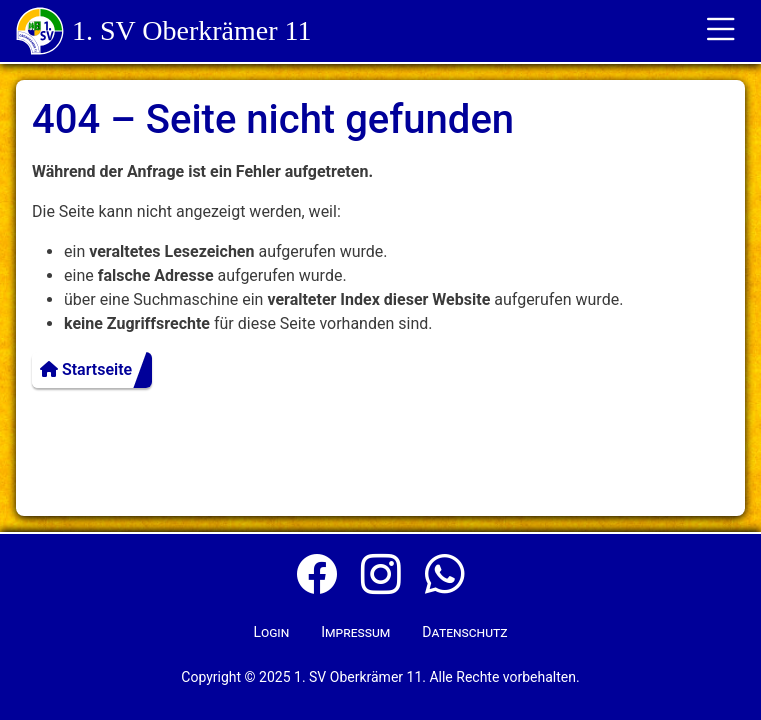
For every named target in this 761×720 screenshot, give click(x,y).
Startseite (86, 369)
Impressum (355, 632)
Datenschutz (464, 632)
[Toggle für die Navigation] (721, 31)
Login (271, 632)
